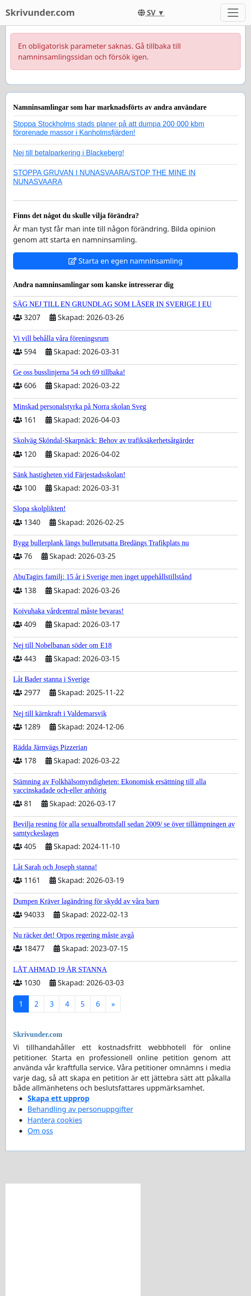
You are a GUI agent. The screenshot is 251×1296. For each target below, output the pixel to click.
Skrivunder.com (40, 12)
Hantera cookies (54, 1120)
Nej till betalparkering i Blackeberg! (68, 153)
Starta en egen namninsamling (125, 261)
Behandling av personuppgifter (80, 1109)
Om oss (40, 1131)
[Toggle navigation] (233, 13)
